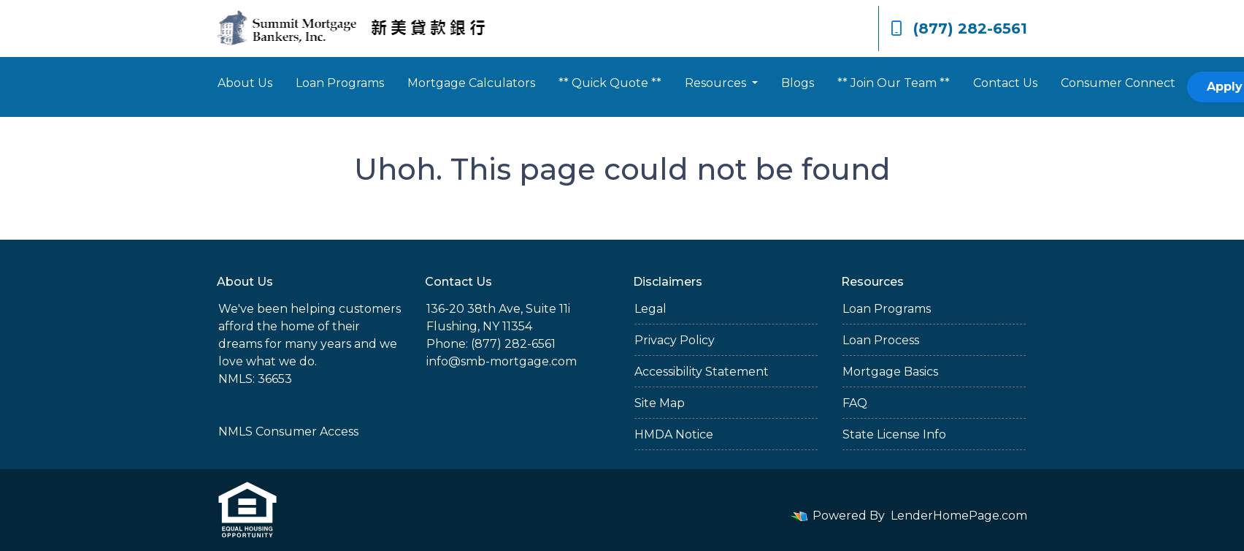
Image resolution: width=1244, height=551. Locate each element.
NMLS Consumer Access (288, 431)
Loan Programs (340, 83)
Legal (650, 309)
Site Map (659, 403)
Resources (717, 83)
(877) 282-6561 (959, 28)
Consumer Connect (1118, 83)
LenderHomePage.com (959, 515)
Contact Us (1005, 83)
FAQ (854, 403)
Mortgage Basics (890, 372)
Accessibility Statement (701, 372)
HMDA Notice (673, 434)
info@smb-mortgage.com (501, 361)
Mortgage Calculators (471, 83)
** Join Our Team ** (893, 83)
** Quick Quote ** (609, 83)
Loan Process (880, 340)
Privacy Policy (674, 340)
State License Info (894, 434)
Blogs (797, 83)
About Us (245, 83)
